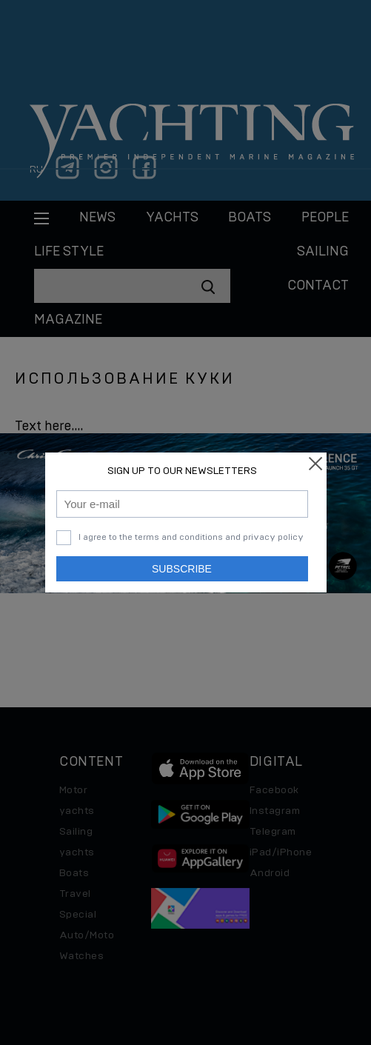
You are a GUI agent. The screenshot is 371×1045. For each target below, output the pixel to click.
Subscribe (182, 569)
